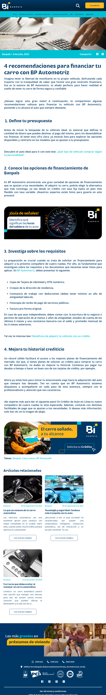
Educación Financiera (42, 14)
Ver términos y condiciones (53, 691)
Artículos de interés (26, 14)
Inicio (15, 14)
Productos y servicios (60, 14)
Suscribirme (94, 5)
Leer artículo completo (23, 538)
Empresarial (79, 14)
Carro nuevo (28, 458)
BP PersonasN (43, 458)
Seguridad (89, 14)
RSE (71, 14)
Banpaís (17, 458)
